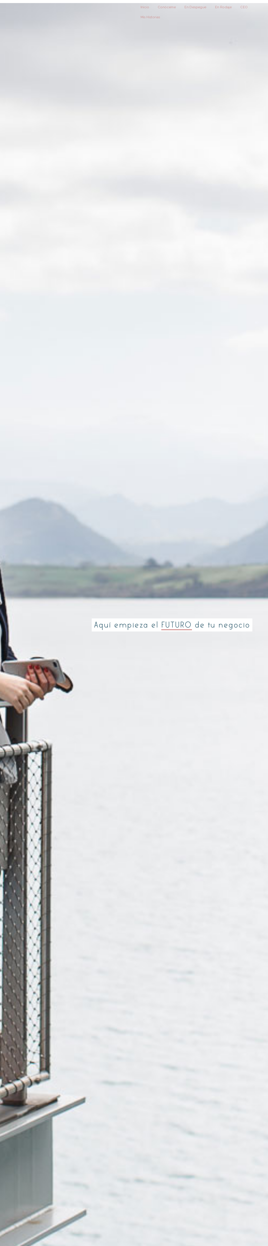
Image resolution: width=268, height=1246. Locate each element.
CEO (244, 7)
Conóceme (167, 7)
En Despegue (195, 7)
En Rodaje (223, 7)
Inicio (145, 7)
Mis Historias (150, 17)
